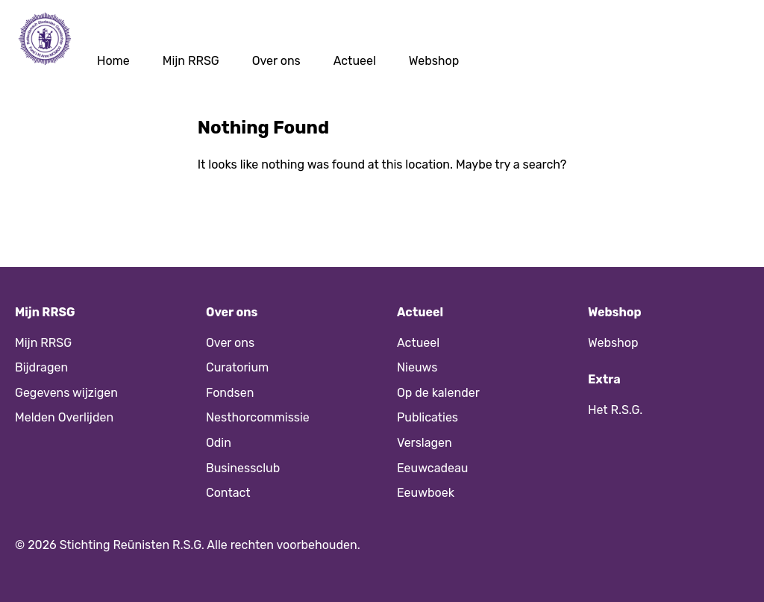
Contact (228, 493)
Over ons (276, 61)
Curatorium (237, 367)
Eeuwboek (425, 493)
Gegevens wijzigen (66, 393)
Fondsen (230, 393)
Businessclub (243, 468)
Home (113, 61)
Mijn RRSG (191, 61)
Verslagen (424, 443)
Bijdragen (41, 367)
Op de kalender (438, 393)
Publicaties (427, 417)
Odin (218, 443)
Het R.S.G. (615, 410)
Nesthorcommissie (258, 417)
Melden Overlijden (64, 417)
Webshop (434, 61)
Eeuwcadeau (432, 468)
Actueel (355, 61)
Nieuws (417, 367)
